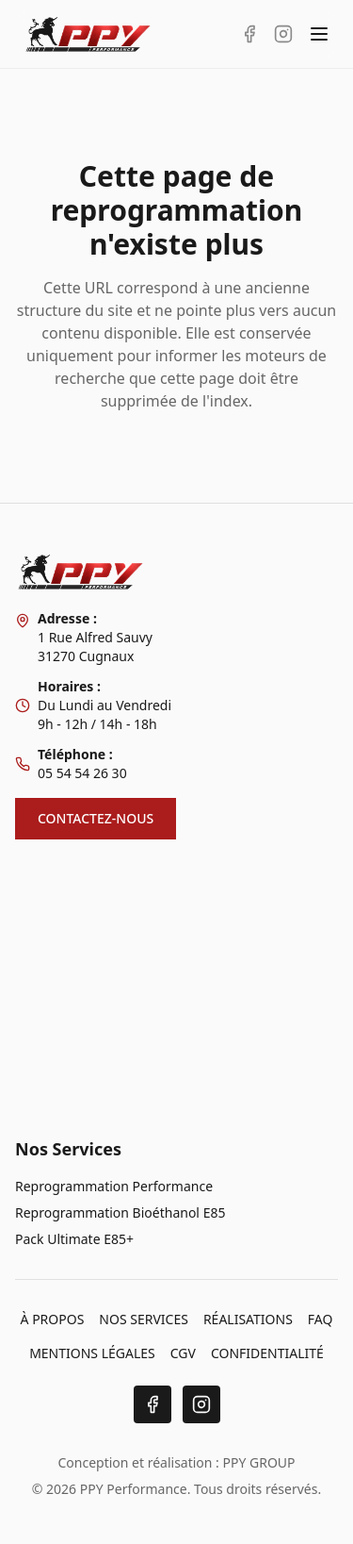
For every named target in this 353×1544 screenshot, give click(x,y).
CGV (183, 1353)
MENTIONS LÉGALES (92, 1353)
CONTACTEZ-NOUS (95, 818)
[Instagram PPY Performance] (283, 34)
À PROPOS (53, 1319)
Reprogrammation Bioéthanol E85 (120, 1212)
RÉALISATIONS (248, 1319)
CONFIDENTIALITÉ (267, 1353)
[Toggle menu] (319, 34)
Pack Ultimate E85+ (74, 1239)
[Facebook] (152, 1404)
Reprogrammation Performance (114, 1186)
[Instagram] (201, 1404)
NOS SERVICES (143, 1319)
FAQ (320, 1319)
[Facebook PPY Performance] (249, 34)
